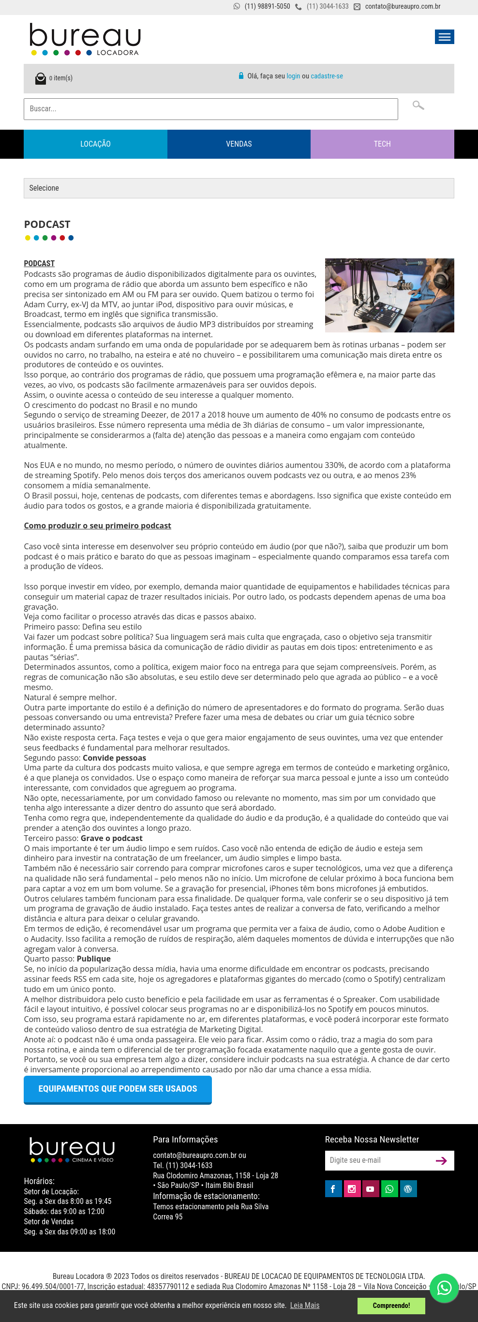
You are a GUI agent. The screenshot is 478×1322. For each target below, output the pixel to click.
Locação (95, 144)
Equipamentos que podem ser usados (117, 1088)
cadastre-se (327, 76)
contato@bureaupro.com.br (403, 6)
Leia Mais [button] (305, 1305)
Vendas (239, 144)
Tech (382, 144)
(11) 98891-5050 (267, 6)
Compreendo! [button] (391, 1306)
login (293, 76)
